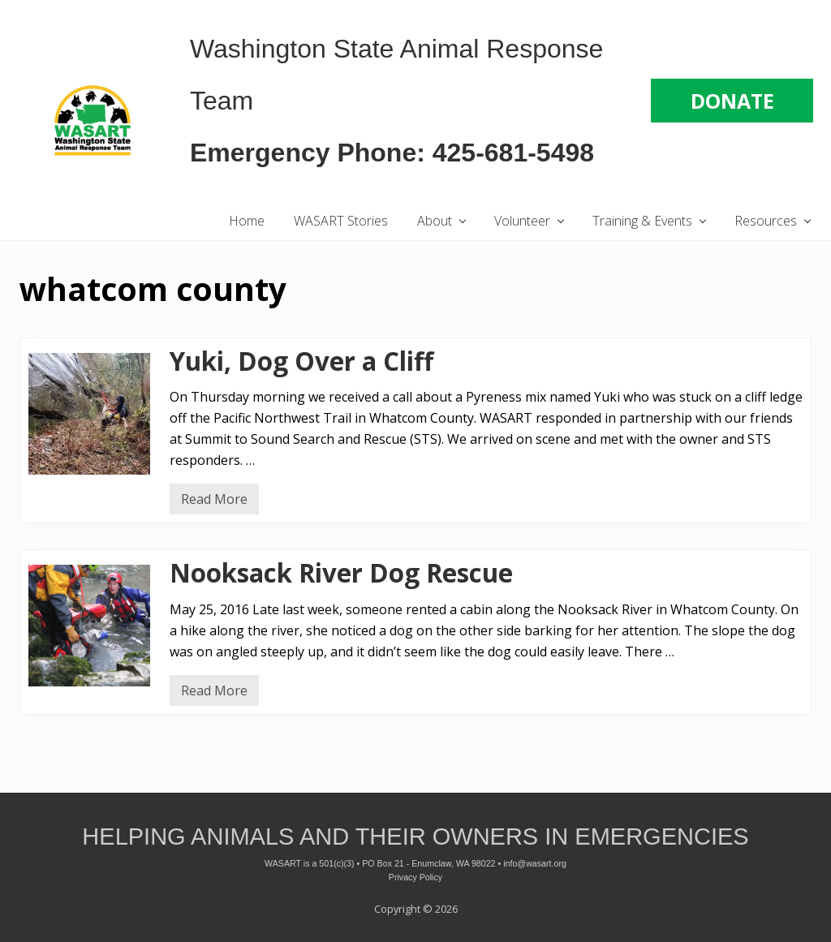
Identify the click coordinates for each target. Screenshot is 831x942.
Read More (214, 502)
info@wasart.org (534, 863)
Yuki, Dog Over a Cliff (301, 361)
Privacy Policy (415, 877)
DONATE (732, 100)
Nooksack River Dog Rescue (341, 573)
